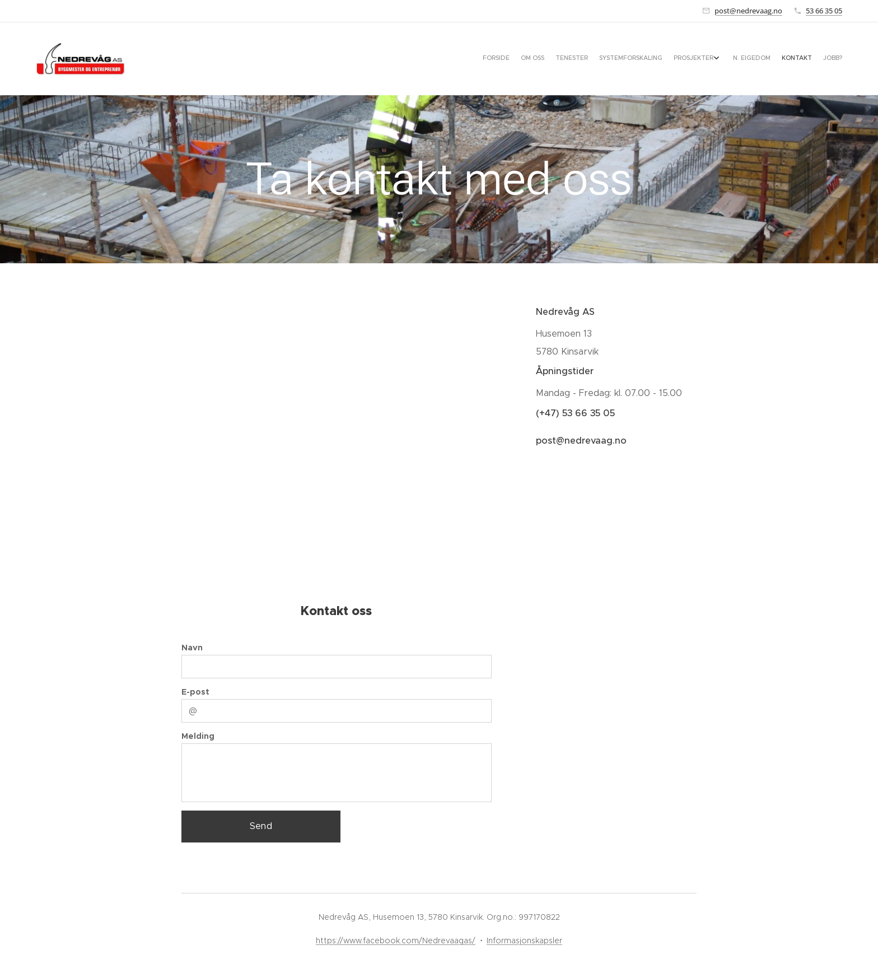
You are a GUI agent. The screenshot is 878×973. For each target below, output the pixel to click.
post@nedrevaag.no (748, 11)
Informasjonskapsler (524, 940)
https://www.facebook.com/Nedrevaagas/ (395, 940)
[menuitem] (757, 59)
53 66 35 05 (824, 11)
